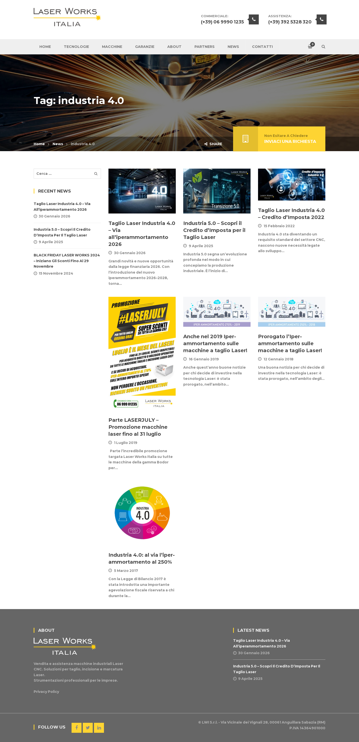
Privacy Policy (46, 691)
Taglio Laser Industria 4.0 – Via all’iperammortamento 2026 (62, 207)
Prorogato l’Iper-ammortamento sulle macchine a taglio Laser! (290, 343)
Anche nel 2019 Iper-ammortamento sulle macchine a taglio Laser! (215, 343)
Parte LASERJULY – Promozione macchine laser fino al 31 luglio (138, 427)
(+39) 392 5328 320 (290, 22)
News (58, 144)
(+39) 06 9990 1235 (222, 22)
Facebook (77, 728)
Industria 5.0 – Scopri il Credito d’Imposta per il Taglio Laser (214, 230)
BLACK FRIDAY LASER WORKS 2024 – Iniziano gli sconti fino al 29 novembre (67, 261)
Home (39, 144)
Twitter (88, 728)
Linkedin (99, 728)
